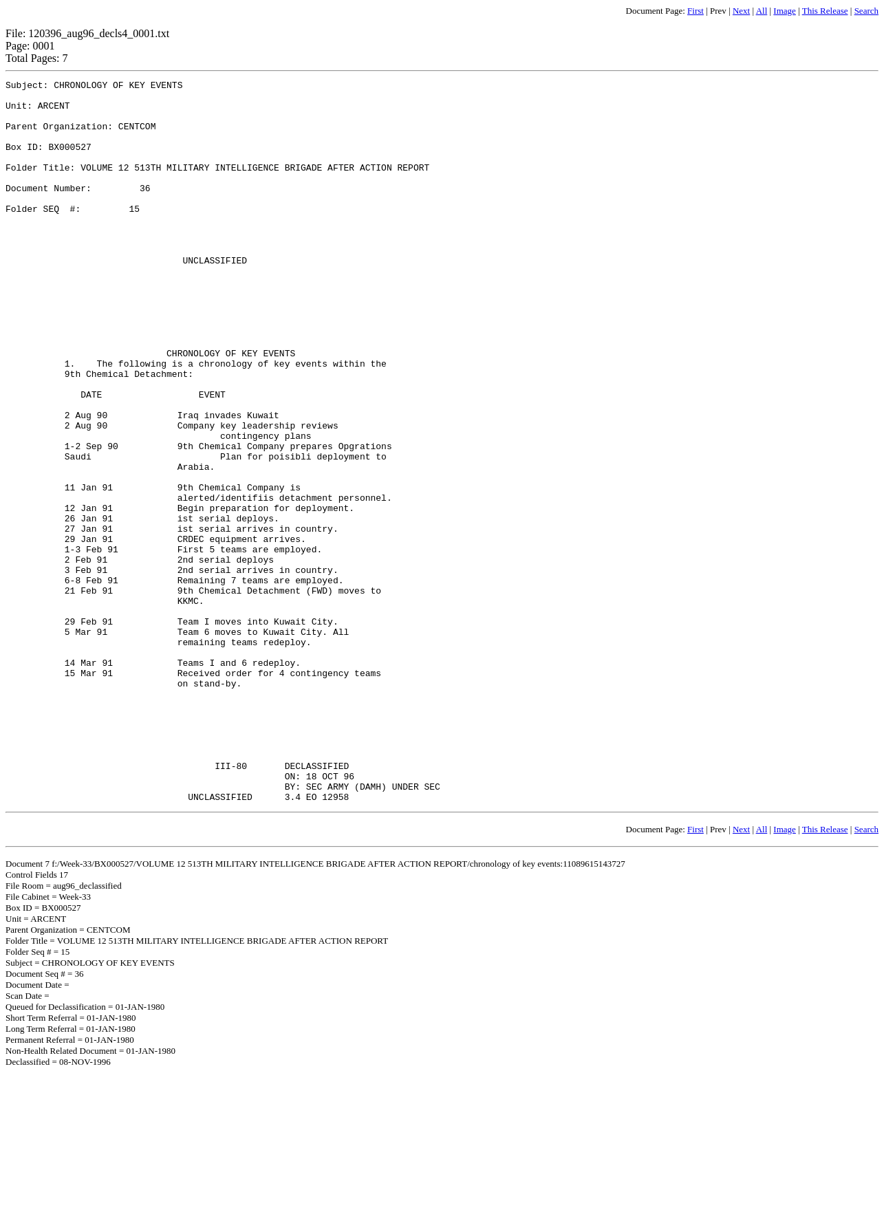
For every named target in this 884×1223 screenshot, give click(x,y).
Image (784, 11)
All (762, 11)
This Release (825, 11)
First (695, 11)
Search (866, 11)
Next (741, 11)
